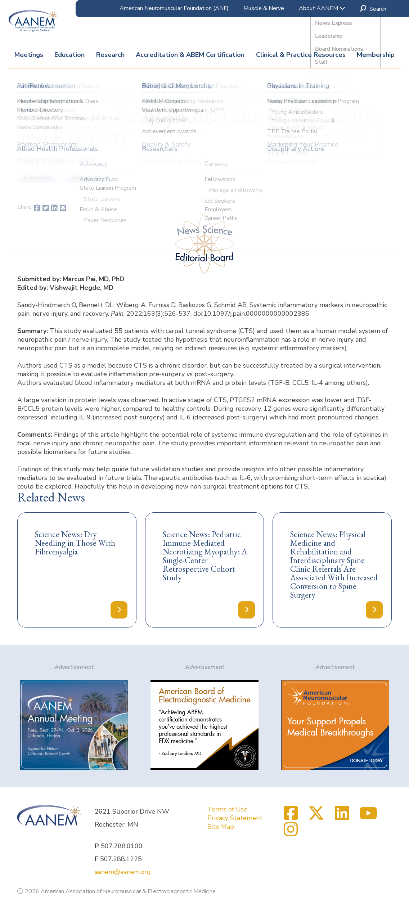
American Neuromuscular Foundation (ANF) (174, 8)
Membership (376, 54)
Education (69, 54)
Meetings (28, 54)
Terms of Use (227, 809)
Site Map (220, 826)
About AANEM (322, 8)
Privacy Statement (234, 818)
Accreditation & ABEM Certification (190, 54)
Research (110, 54)
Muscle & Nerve (263, 8)
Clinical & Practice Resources (301, 54)
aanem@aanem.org (123, 872)
